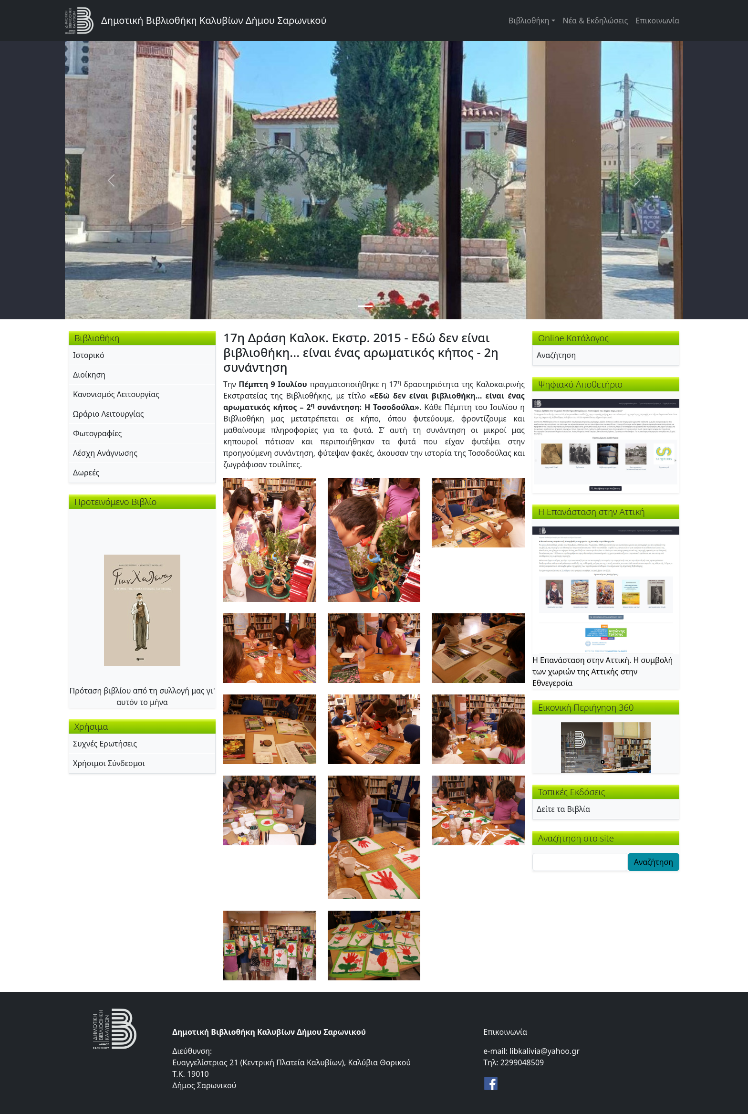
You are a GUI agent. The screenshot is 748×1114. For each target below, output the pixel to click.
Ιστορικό (88, 355)
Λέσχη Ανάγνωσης (105, 453)
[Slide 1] (365, 306)
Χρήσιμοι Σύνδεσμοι (109, 763)
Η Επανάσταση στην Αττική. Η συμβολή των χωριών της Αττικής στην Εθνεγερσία (602, 671)
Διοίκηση (89, 374)
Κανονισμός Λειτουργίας (116, 394)
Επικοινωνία (657, 20)
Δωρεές (86, 472)
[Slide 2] (382, 306)
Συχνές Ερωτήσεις (105, 743)
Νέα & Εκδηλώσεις (595, 20)
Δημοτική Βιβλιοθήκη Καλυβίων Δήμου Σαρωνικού (213, 20)
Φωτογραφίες (97, 433)
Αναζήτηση (556, 355)
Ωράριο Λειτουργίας (108, 414)
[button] (269, 539)
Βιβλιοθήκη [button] (529, 20)
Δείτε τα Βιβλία (563, 809)
